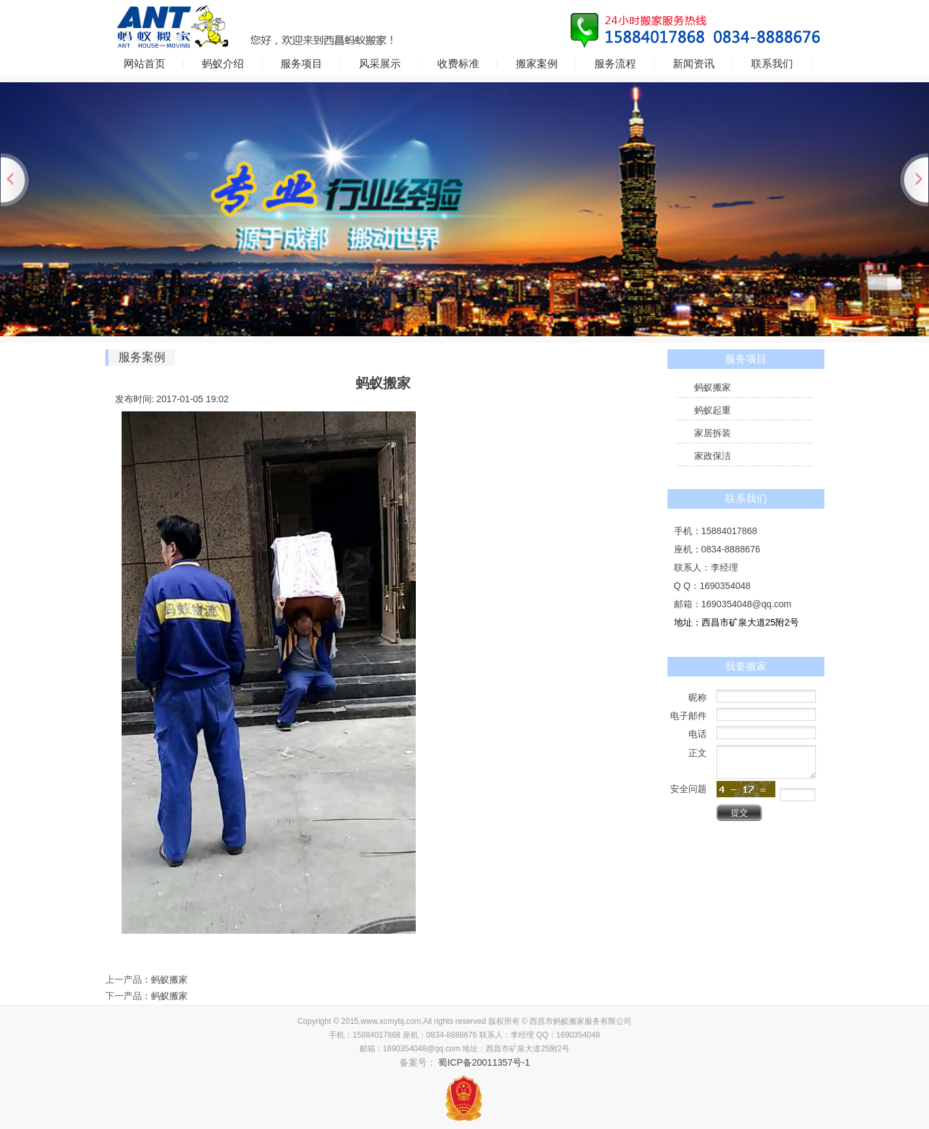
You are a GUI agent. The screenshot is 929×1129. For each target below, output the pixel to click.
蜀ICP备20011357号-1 (483, 1062)
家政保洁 (712, 456)
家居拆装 (712, 433)
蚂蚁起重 (712, 410)
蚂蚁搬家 (169, 979)
